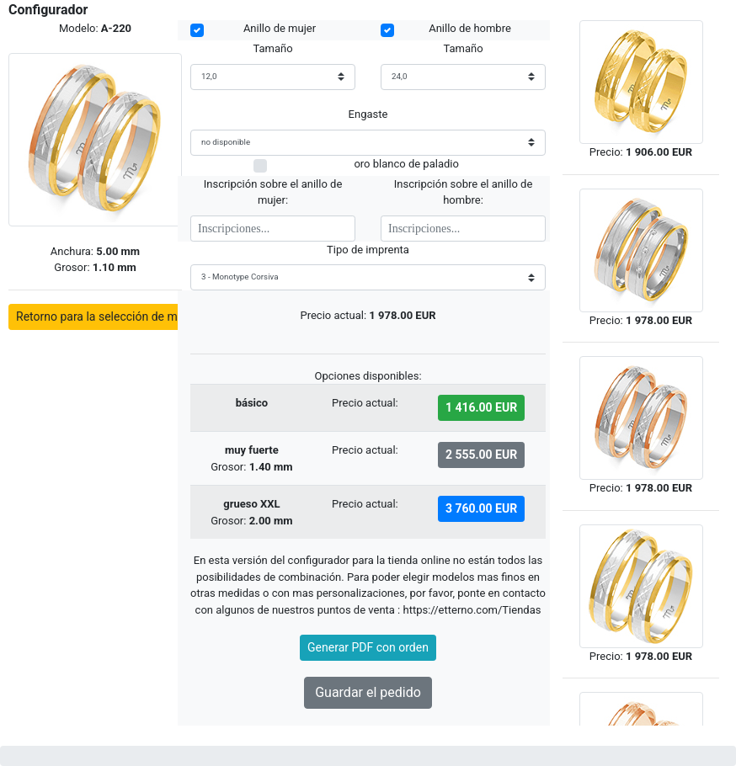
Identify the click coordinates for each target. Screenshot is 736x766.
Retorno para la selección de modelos (114, 316)
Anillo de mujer (279, 28)
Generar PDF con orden (368, 647)
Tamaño (272, 48)
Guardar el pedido (368, 692)
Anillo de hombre (470, 28)
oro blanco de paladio (406, 163)
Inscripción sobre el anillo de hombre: (463, 192)
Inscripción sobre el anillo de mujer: (273, 192)
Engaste (368, 114)
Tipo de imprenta (368, 249)
